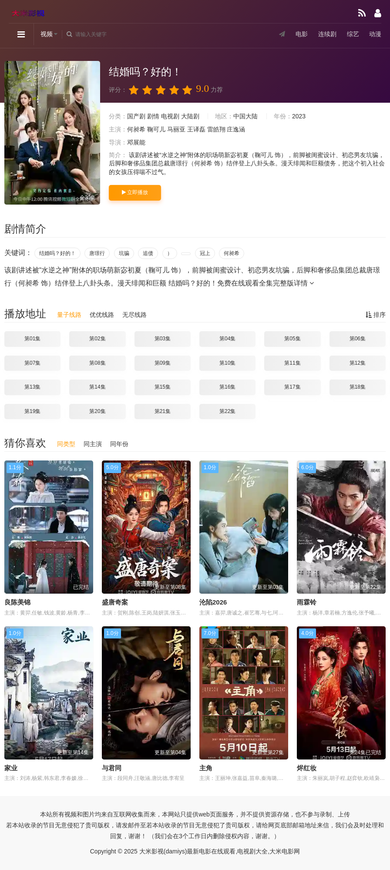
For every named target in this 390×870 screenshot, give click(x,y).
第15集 (163, 387)
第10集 (227, 363)
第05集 (292, 339)
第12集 (358, 363)
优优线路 (102, 314)
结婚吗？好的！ (57, 253)
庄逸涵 (236, 129)
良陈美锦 (17, 602)
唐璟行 (97, 253)
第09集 (163, 363)
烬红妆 (306, 768)
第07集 (32, 363)
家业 (10, 768)
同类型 (66, 443)
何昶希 (136, 129)
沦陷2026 (213, 602)
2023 (299, 116)
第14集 (97, 387)
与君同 (111, 768)
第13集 (32, 387)
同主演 (93, 443)
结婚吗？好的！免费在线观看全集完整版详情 (241, 283)
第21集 (163, 411)
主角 (205, 768)
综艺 (352, 34)
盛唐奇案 (115, 602)
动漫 (375, 34)
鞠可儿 (156, 129)
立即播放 (135, 192)
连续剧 (327, 34)
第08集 (97, 363)
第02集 (97, 339)
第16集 (227, 387)
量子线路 (69, 314)
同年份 (119, 443)
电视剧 (170, 116)
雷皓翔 (216, 129)
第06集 (358, 339)
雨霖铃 (306, 602)
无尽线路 (134, 314)
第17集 (292, 387)
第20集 (97, 411)
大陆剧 (190, 116)
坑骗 (124, 253)
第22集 (227, 411)
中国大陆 (245, 116)
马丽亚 (176, 129)
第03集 (163, 339)
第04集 (227, 339)
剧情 (153, 116)
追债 (148, 253)
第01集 (32, 339)
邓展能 (136, 142)
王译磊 (196, 129)
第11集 (292, 363)
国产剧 (136, 116)
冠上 (205, 253)
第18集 (358, 387)
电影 (301, 34)
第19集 (32, 411)
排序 (376, 314)
